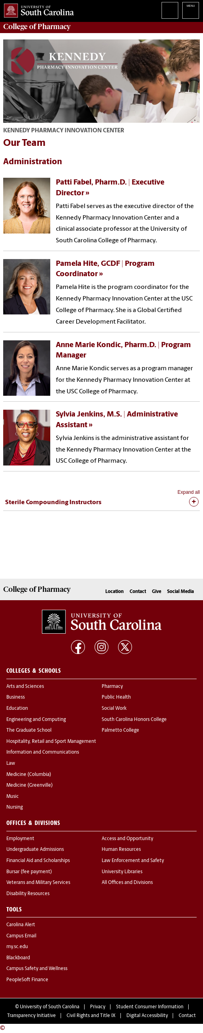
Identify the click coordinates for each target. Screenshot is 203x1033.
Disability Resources (27, 894)
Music (12, 796)
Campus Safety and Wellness (36, 968)
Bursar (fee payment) (29, 872)
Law (10, 763)
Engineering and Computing (36, 719)
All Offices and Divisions (127, 882)
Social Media (180, 591)
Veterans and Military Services (38, 882)
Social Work (114, 708)
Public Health (116, 697)
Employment (20, 839)
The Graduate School (28, 730)
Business (15, 697)
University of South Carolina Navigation (190, 10)
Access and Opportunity (127, 839)
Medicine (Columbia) (28, 774)
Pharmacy (112, 686)
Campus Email (21, 936)
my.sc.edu (17, 947)
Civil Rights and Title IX (91, 1015)
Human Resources (121, 849)
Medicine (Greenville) (29, 785)
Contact (138, 591)
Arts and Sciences (25, 686)
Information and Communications (42, 752)
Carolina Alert (20, 925)
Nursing (14, 807)
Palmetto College (120, 730)
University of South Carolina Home (37, 9)
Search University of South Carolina (170, 10)
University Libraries (122, 872)
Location (114, 591)
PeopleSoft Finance (27, 980)
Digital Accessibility (147, 1015)
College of (37, 26)
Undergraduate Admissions (35, 849)
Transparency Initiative (31, 1015)
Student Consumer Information (149, 1007)
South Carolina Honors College (134, 719)
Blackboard (18, 958)
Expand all (188, 492)
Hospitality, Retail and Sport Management (51, 741)
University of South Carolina (49, 1007)
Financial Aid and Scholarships (38, 860)
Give (156, 591)
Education (17, 708)
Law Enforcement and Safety (133, 860)
